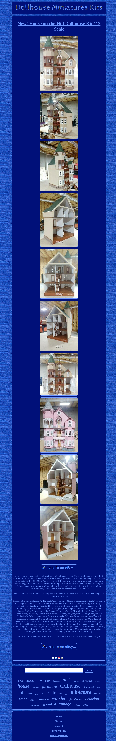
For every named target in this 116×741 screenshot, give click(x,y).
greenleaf (49, 704)
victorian (92, 699)
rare (29, 693)
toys (39, 680)
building (56, 681)
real (85, 704)
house (24, 686)
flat (32, 699)
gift (60, 694)
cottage (77, 705)
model (30, 680)
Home (59, 716)
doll (20, 692)
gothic (76, 681)
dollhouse (70, 686)
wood (23, 699)
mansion (43, 699)
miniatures (35, 705)
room (97, 693)
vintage (65, 704)
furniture (49, 686)
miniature (81, 692)
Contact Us (59, 726)
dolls (67, 679)
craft (36, 694)
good (20, 680)
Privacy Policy (59, 731)
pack (47, 680)
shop (66, 694)
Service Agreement (59, 735)
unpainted (87, 680)
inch (98, 688)
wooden (59, 698)
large (97, 681)
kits (42, 694)
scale (51, 692)
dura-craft (89, 687)
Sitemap (59, 721)
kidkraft (36, 688)
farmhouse (75, 699)
